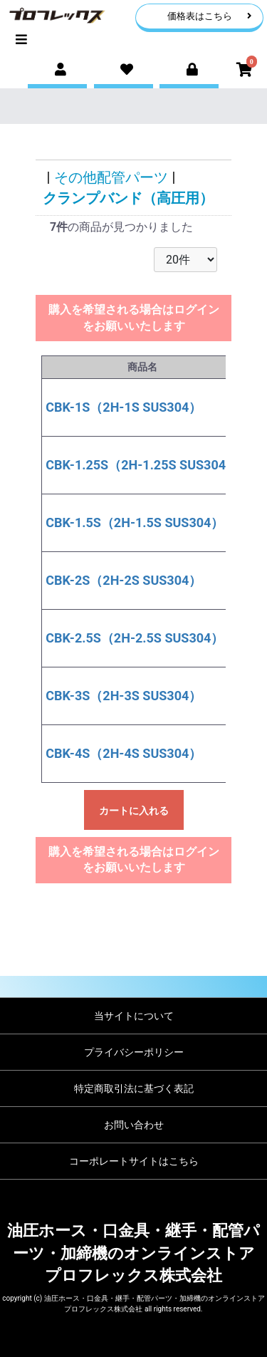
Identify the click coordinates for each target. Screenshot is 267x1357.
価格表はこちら (209, 16)
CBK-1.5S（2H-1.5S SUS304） (135, 522)
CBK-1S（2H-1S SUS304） (123, 407)
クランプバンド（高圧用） (128, 198)
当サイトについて (134, 1015)
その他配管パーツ (111, 177)
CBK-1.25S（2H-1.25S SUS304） (142, 464)
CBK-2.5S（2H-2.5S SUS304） (135, 637)
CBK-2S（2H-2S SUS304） (123, 580)
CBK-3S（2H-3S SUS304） (123, 695)
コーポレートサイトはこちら (134, 1161)
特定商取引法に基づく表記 (134, 1088)
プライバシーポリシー (134, 1052)
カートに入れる (134, 810)
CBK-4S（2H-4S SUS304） (123, 753)
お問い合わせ (134, 1124)
